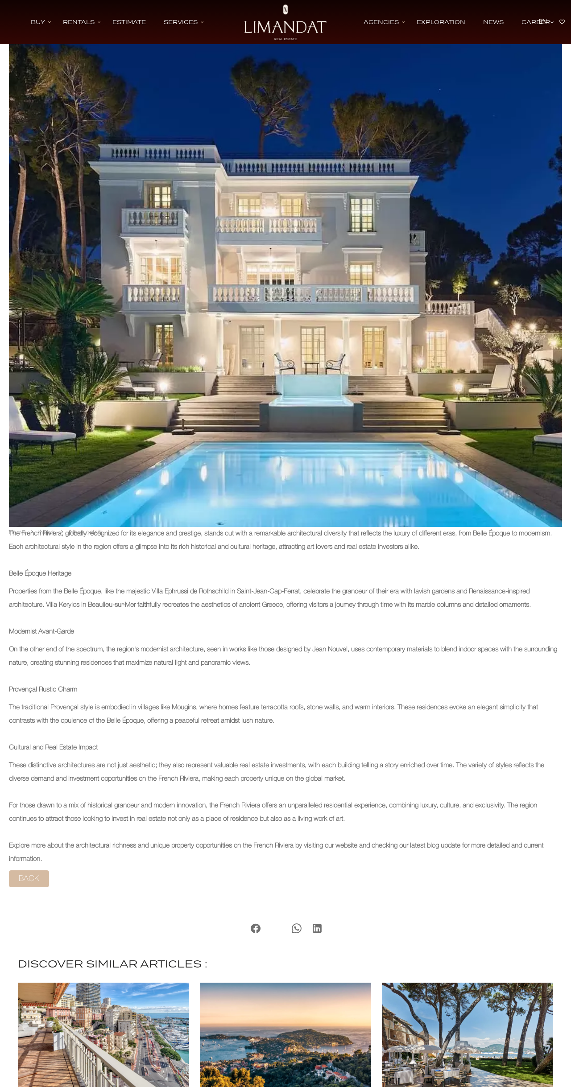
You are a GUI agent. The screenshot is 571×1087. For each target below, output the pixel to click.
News (47, 532)
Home (17, 532)
